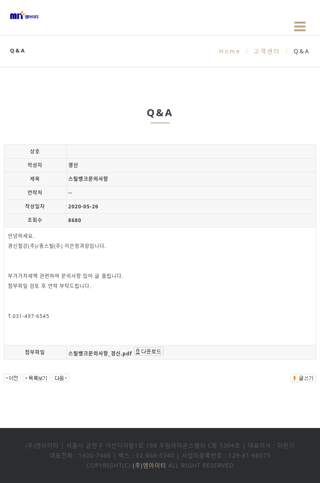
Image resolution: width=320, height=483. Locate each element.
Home (230, 51)
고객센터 (267, 51)
